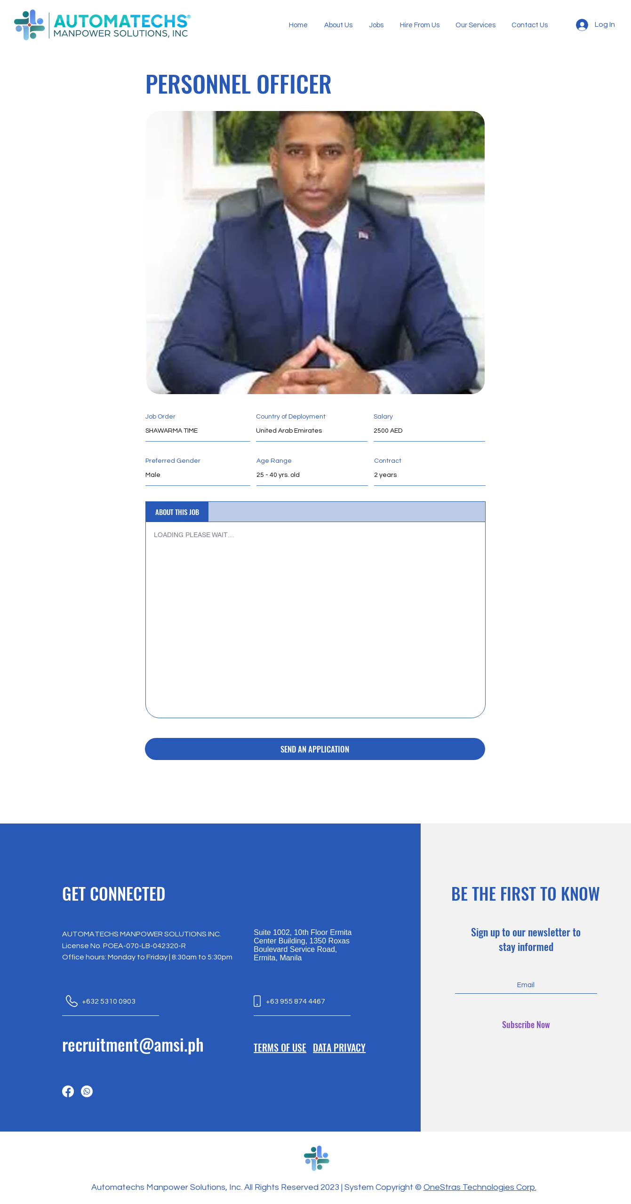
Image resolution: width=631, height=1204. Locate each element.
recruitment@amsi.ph (133, 1044)
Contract (387, 461)
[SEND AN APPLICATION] (315, 749)
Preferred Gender (172, 461)
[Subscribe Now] (526, 1024)
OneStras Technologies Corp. (479, 1187)
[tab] (177, 512)
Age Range (274, 461)
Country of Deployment (291, 416)
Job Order (160, 416)
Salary (383, 416)
